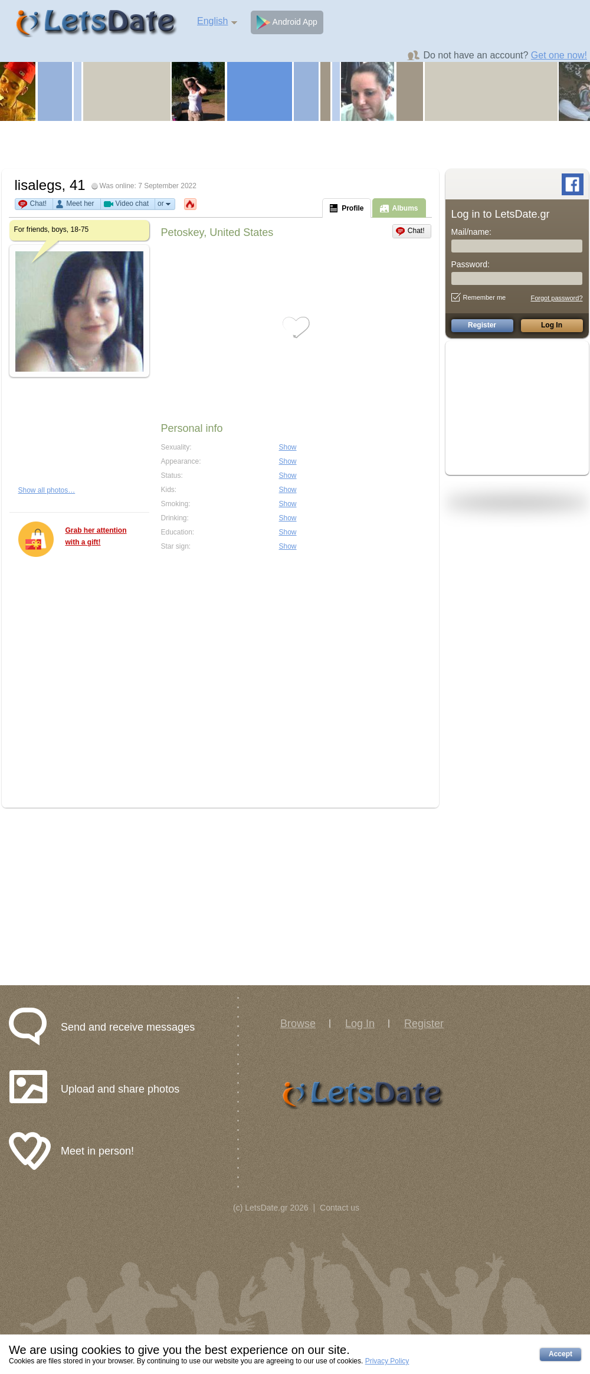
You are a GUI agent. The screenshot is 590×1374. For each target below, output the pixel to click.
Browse (298, 1023)
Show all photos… (47, 490)
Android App (287, 22)
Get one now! (559, 55)
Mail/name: (471, 232)
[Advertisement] (295, 144)
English (212, 21)
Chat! (38, 203)
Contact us (339, 1207)
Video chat (132, 203)
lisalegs (38, 185)
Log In (360, 1023)
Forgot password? (556, 297)
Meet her (80, 203)
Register (424, 1023)
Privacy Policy (387, 1361)
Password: (470, 264)
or (165, 203)
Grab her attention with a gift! (96, 536)
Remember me (478, 297)
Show (288, 447)
